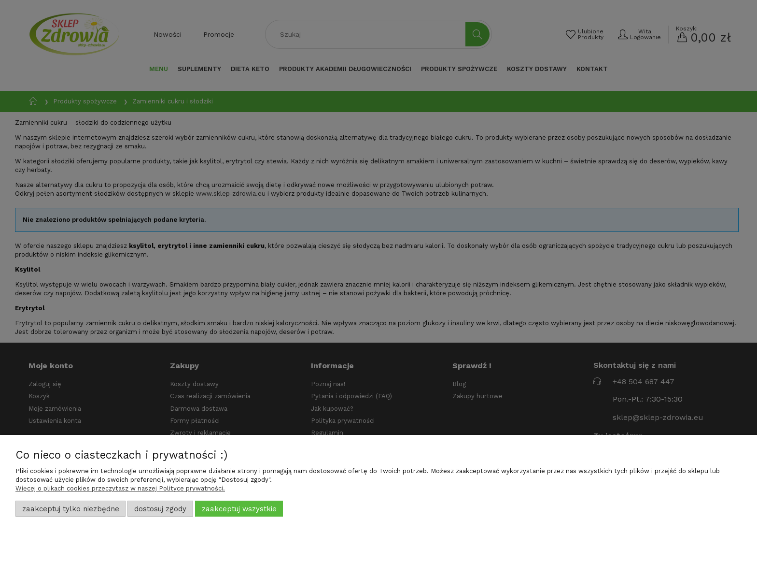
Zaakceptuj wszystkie (239, 509)
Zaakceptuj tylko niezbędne (70, 509)
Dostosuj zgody (160, 509)
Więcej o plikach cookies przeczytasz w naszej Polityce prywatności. (120, 488)
